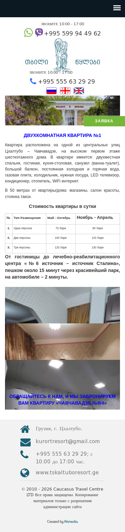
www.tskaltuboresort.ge (67, 472)
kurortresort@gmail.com (68, 441)
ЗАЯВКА (104, 121)
